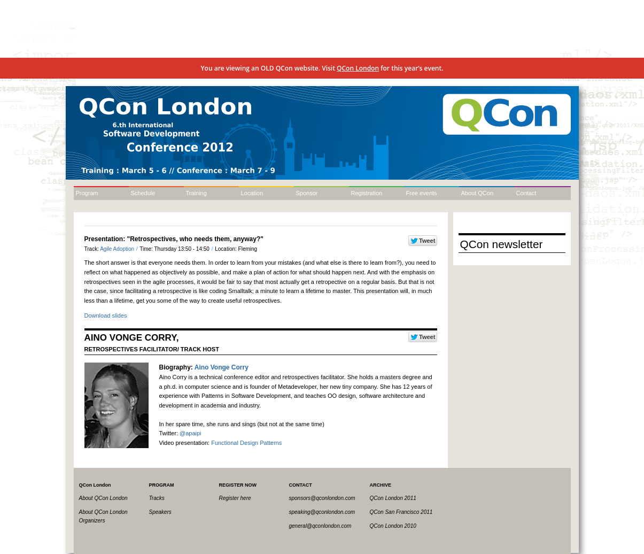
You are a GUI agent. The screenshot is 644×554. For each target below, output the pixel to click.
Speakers (160, 512)
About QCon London (103, 498)
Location (252, 193)
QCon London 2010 (393, 526)
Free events (421, 193)
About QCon (477, 193)
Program (87, 193)
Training (196, 193)
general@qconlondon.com (320, 526)
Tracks (157, 498)
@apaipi (190, 433)
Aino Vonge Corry (222, 367)
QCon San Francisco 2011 (401, 512)
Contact (526, 193)
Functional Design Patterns (246, 443)
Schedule (143, 193)
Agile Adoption (118, 249)
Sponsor (307, 193)
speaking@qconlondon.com (322, 512)
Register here (235, 498)
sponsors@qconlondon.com (322, 498)
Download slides (105, 315)
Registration (367, 193)
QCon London (358, 68)
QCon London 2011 (393, 498)
